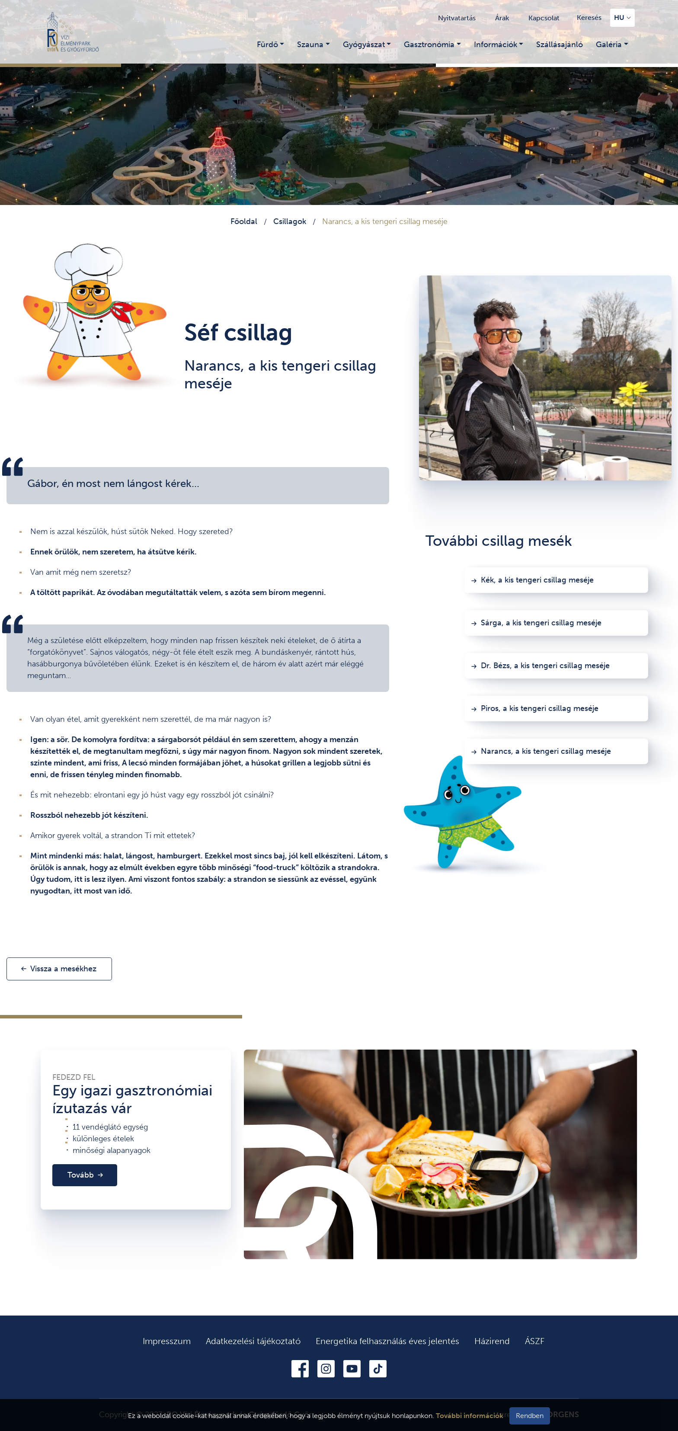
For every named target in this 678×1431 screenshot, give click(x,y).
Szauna (310, 44)
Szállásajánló (559, 44)
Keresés (589, 17)
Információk (495, 44)
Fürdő (267, 44)
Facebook (300, 1368)
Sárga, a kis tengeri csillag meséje (541, 622)
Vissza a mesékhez (63, 968)
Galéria (609, 44)
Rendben (530, 1416)
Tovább (80, 1175)
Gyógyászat (364, 44)
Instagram (326, 1368)
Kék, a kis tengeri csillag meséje (537, 580)
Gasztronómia (429, 44)
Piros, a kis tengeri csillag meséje (539, 708)
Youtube (352, 1368)
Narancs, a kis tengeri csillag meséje (546, 751)
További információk (469, 1416)
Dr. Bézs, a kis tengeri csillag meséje (545, 665)
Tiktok (378, 1368)
